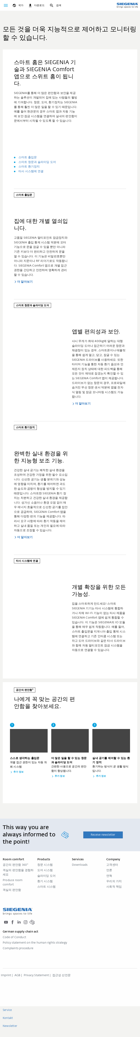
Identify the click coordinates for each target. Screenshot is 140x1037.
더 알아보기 (25, 281)
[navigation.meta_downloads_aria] (36, 5)
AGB (17, 975)
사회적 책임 (114, 886)
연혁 (109, 876)
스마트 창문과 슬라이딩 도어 (37, 162)
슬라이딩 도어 (46, 876)
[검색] (55, 5)
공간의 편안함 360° (15, 865)
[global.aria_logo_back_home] (127, 5)
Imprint (6, 975)
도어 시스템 (45, 870)
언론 (109, 870)
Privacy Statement (36, 975)
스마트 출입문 (27, 157)
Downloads (80, 865)
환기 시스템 (45, 881)
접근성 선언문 (61, 975)
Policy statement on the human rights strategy (35, 942)
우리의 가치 (114, 881)
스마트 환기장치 (29, 166)
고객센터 (112, 865)
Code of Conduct (14, 937)
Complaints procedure (18, 948)
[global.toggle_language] (18, 5)
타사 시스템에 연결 (30, 171)
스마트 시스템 (46, 886)
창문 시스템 (45, 865)
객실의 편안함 (12, 890)
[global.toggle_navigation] (6, 5)
